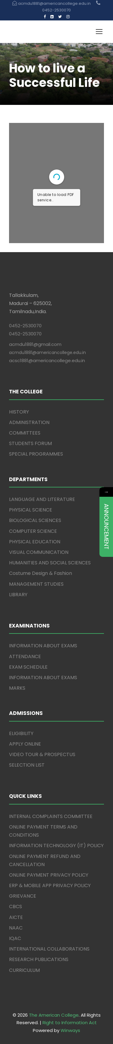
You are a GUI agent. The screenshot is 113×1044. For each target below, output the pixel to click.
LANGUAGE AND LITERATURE (42, 499)
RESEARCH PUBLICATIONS (38, 959)
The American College (54, 1015)
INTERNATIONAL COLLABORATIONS (49, 948)
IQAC (15, 938)
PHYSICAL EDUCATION (34, 541)
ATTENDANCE (25, 656)
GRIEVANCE (22, 896)
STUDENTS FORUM (30, 443)
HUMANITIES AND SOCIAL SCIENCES (50, 562)
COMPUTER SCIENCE (33, 531)
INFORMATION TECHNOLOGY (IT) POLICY (56, 845)
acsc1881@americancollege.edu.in (47, 360)
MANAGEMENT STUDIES (36, 584)
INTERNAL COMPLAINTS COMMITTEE (51, 816)
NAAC (16, 927)
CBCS (15, 906)
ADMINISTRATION (29, 422)
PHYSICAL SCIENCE (30, 509)
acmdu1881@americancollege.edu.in (47, 353)
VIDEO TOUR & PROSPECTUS (42, 754)
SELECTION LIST (27, 765)
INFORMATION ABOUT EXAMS (43, 645)
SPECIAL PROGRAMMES (36, 453)
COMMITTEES (24, 432)
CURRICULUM (24, 970)
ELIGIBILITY (21, 733)
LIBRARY (18, 594)
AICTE (16, 917)
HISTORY (19, 411)
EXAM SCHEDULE (28, 667)
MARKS (17, 688)
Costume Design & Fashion (40, 573)
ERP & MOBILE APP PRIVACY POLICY (50, 885)
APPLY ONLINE (25, 743)
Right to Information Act (69, 1022)
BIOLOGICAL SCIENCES (35, 520)
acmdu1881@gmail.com (35, 344)
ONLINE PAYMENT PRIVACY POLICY (48, 875)
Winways (70, 1030)
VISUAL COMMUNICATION (38, 552)
